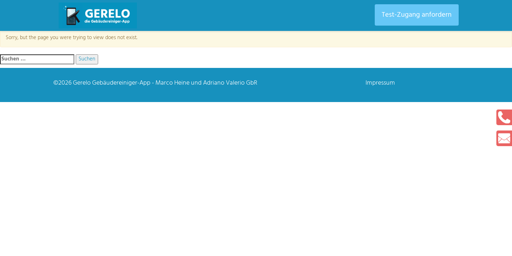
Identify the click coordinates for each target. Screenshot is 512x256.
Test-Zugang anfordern (417, 15)
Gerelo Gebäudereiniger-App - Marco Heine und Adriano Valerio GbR (165, 83)
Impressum (380, 83)
